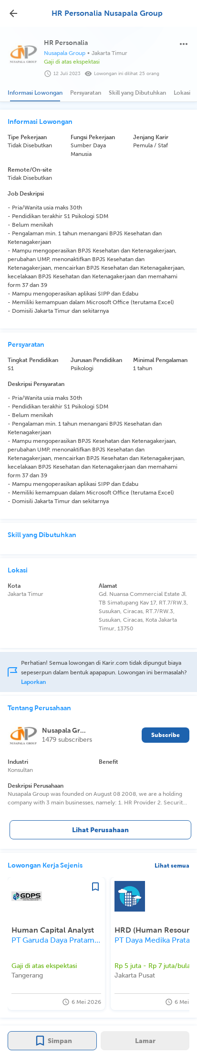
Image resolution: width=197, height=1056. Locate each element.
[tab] (35, 92)
